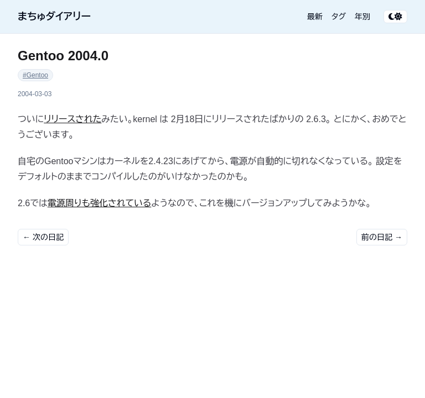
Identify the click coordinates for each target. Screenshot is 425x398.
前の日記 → (381, 237)
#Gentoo (35, 75)
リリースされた (72, 119)
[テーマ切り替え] (395, 16)
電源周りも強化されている (100, 203)
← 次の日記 (43, 237)
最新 (315, 16)
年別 (362, 16)
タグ (338, 16)
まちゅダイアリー (54, 16)
